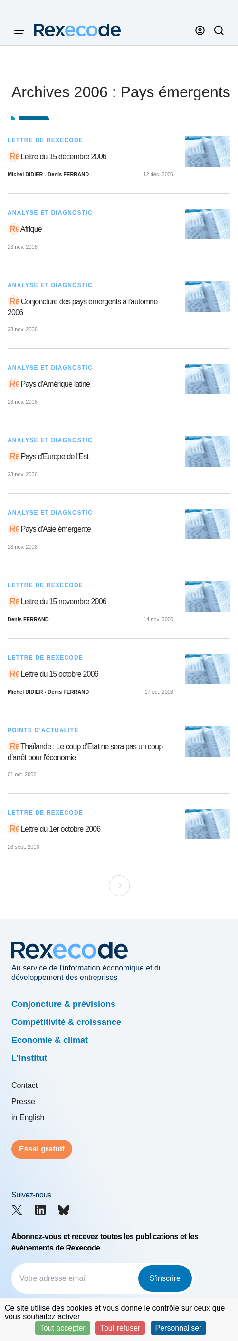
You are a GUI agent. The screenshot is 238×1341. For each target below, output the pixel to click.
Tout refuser (120, 1328)
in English (27, 1118)
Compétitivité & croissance (66, 1022)
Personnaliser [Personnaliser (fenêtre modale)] (178, 1328)
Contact (24, 1085)
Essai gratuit (42, 1149)
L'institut (29, 1058)
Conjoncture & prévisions (63, 1004)
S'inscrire (165, 1278)
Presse (23, 1101)
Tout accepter (63, 1328)
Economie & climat (49, 1040)
